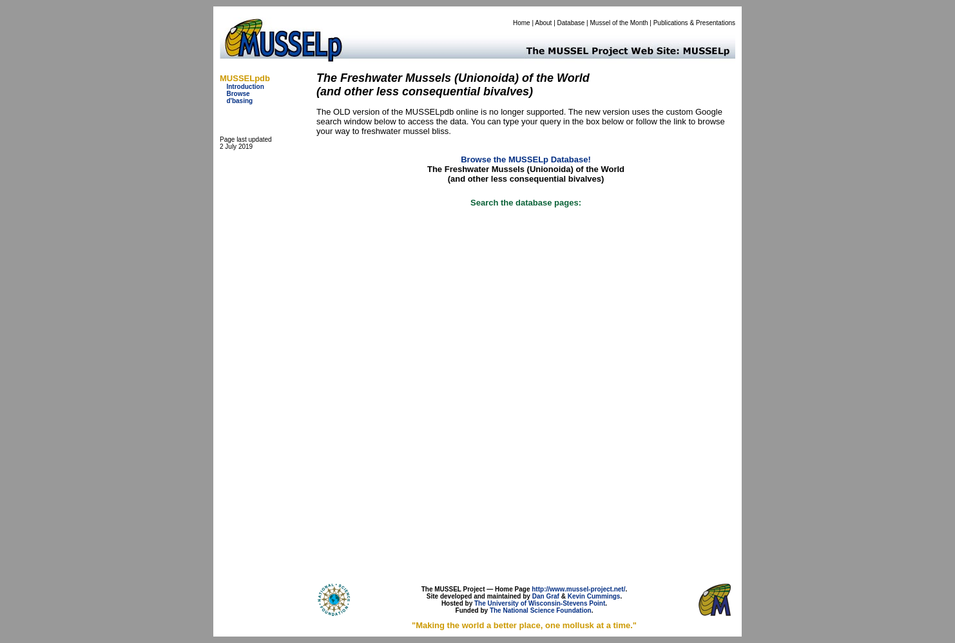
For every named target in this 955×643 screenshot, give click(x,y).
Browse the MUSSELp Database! (526, 159)
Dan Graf (545, 596)
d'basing (239, 100)
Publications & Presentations (694, 22)
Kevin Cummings (594, 596)
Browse (237, 93)
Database (571, 22)
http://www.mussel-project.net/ (578, 589)
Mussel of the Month (619, 22)
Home (521, 22)
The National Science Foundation (541, 610)
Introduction (245, 86)
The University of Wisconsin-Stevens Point (539, 603)
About (543, 22)
